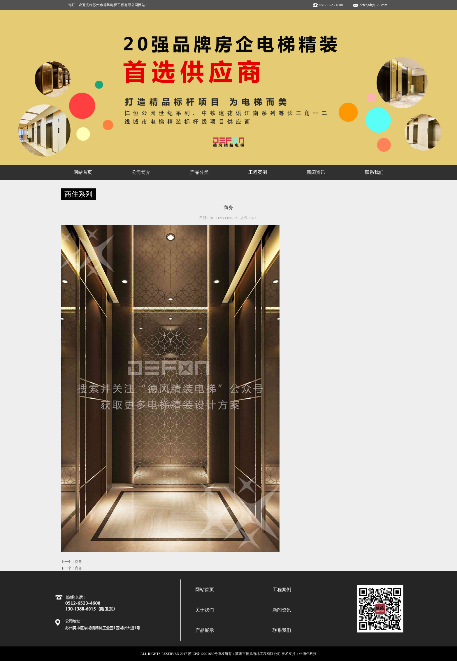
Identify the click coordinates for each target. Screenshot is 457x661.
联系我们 (374, 172)
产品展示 (204, 630)
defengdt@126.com (373, 5)
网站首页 (82, 172)
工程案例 (257, 172)
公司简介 (141, 172)
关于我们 (204, 609)
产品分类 (199, 172)
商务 (78, 562)
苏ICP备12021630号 (203, 654)
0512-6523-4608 (331, 5)
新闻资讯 (316, 172)
